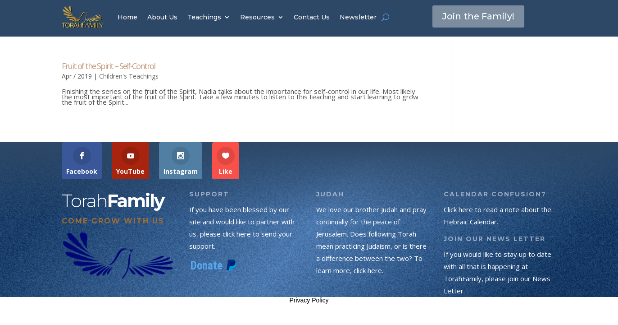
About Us (162, 17)
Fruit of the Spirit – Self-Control (108, 65)
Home (127, 17)
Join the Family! (478, 16)
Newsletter (358, 17)
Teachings (204, 17)
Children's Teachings (129, 76)
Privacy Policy (308, 300)
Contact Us (312, 17)
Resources (257, 17)
